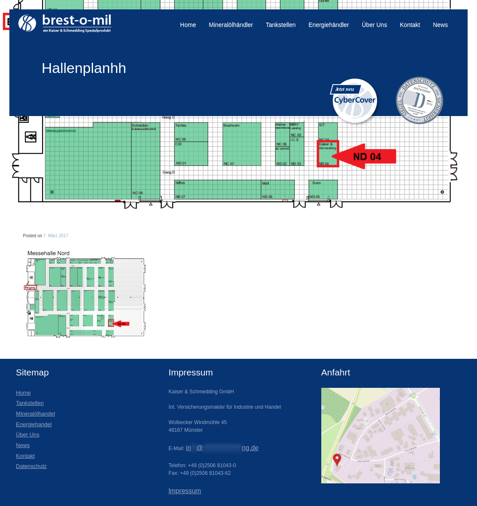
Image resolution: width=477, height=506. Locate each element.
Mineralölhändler (231, 24)
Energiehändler (328, 24)
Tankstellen (281, 24)
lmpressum (185, 490)
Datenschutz (31, 466)
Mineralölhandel (35, 413)
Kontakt (410, 24)
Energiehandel (34, 424)
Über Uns (374, 24)
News (440, 24)
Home (188, 24)
